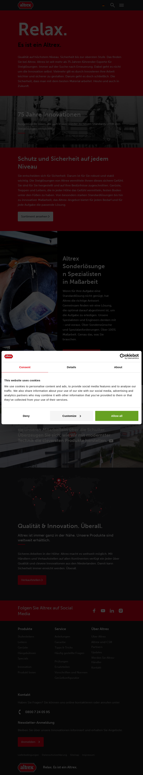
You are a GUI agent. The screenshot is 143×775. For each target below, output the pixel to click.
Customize (71, 415)
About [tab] (118, 367)
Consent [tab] (25, 367)
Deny (26, 415)
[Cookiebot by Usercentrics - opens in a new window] (122, 356)
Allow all (116, 415)
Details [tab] (71, 367)
